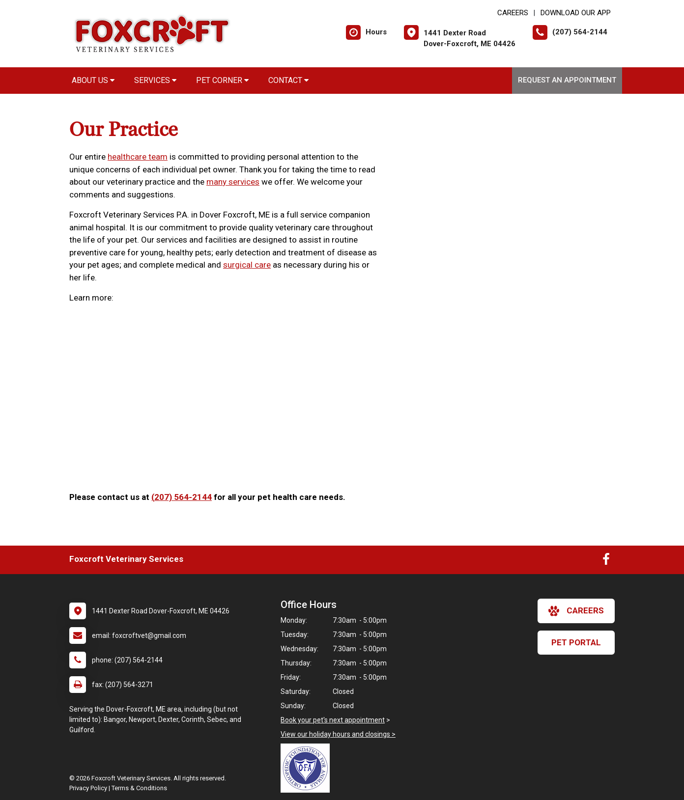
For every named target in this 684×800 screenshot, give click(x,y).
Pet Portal (576, 642)
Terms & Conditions (139, 788)
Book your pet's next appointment (333, 720)
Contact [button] (288, 80)
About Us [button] (93, 80)
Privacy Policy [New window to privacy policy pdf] (88, 788)
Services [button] (155, 80)
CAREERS (512, 12)
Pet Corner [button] (222, 80)
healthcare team (138, 157)
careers (576, 611)
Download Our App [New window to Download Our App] (576, 12)
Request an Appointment (567, 80)
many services (232, 182)
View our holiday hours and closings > (338, 734)
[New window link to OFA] (308, 768)
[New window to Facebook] (606, 561)
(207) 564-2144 (181, 497)
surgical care (247, 265)
